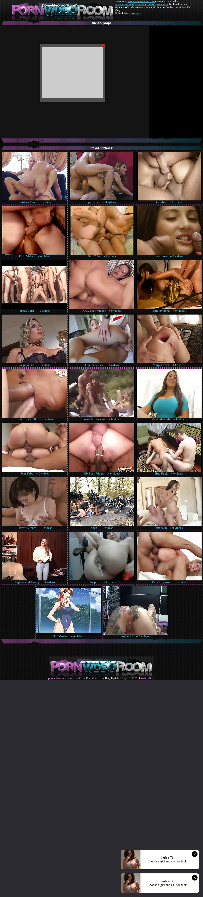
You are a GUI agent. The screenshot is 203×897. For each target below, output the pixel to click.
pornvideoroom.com (60, 678)
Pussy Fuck (135, 13)
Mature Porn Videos (145, 4)
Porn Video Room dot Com (140, 1)
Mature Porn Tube (124, 4)
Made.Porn (162, 4)
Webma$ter (147, 678)
